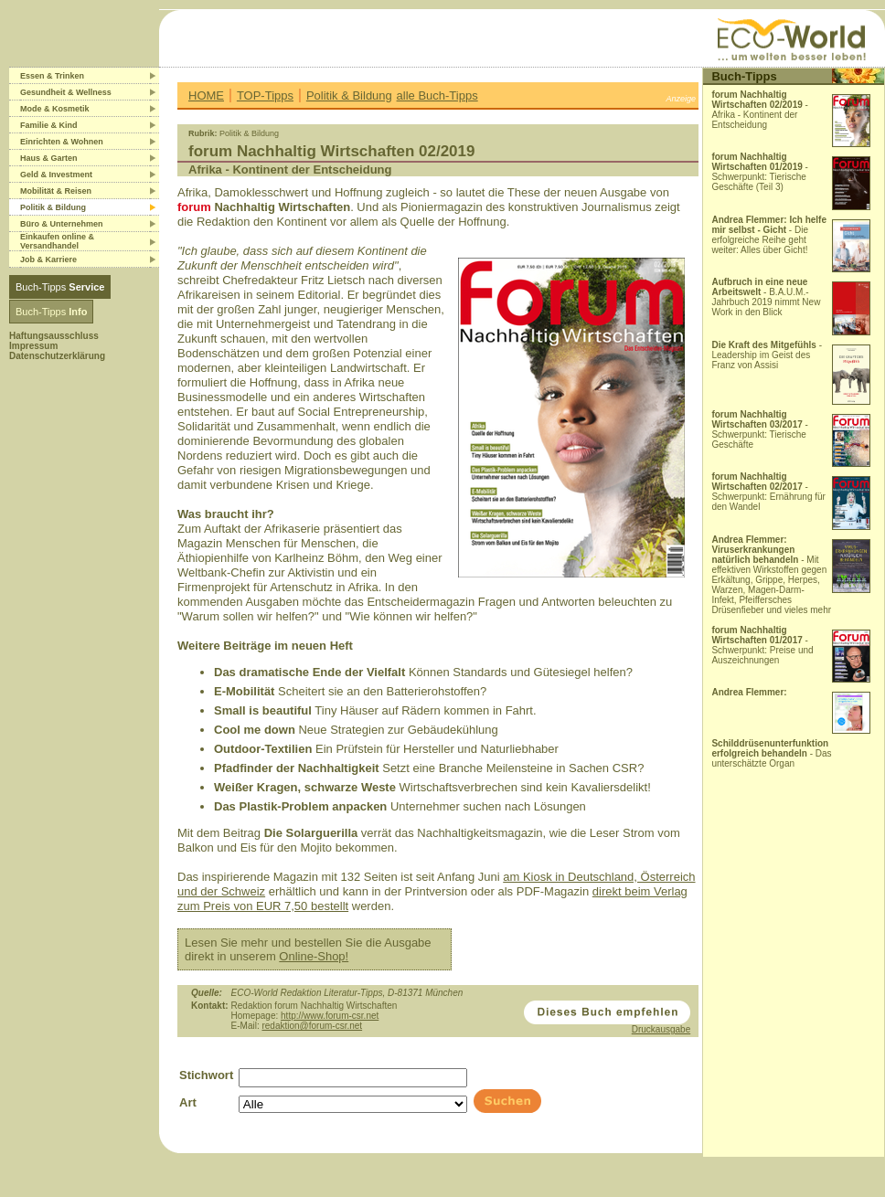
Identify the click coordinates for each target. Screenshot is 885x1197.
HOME (206, 95)
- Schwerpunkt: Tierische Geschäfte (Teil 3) (759, 172)
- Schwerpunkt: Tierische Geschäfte (759, 429)
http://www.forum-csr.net (330, 1016)
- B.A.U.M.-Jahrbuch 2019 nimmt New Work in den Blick (765, 297)
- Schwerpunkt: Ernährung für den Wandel (768, 491)
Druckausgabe (661, 1029)
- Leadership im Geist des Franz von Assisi (766, 355)
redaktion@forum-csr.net (311, 1026)
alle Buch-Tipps (437, 95)
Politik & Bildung (349, 95)
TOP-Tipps (265, 95)
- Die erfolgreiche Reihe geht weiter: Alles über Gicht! (768, 235)
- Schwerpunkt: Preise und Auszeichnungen (762, 645)
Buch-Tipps (60, 286)
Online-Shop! (313, 956)
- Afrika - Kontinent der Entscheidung (759, 110)
